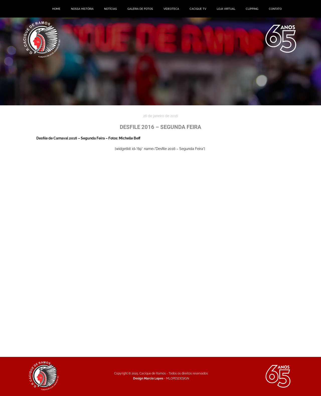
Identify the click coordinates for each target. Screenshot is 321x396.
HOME (56, 8)
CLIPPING (252, 8)
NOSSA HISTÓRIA (82, 8)
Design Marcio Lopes (148, 378)
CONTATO (275, 8)
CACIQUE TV (198, 8)
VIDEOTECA (171, 8)
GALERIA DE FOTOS (140, 8)
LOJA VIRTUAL (226, 8)
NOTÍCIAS (110, 8)
